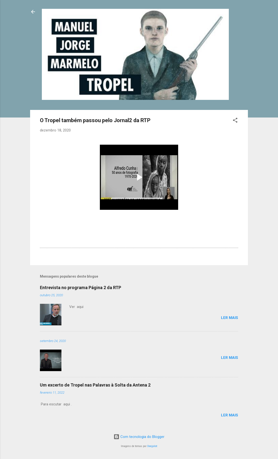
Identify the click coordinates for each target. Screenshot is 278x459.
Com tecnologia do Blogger (139, 437)
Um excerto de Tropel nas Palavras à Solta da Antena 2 (95, 385)
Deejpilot (152, 446)
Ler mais (229, 318)
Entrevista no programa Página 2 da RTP (80, 287)
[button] (235, 121)
